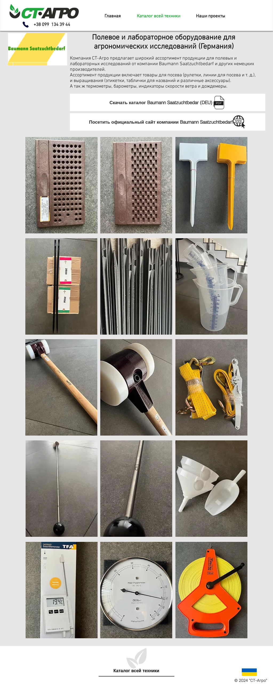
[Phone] (25, 24)
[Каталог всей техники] (136, 670)
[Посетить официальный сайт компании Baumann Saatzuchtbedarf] (167, 122)
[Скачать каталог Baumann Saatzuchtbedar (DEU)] (167, 102)
